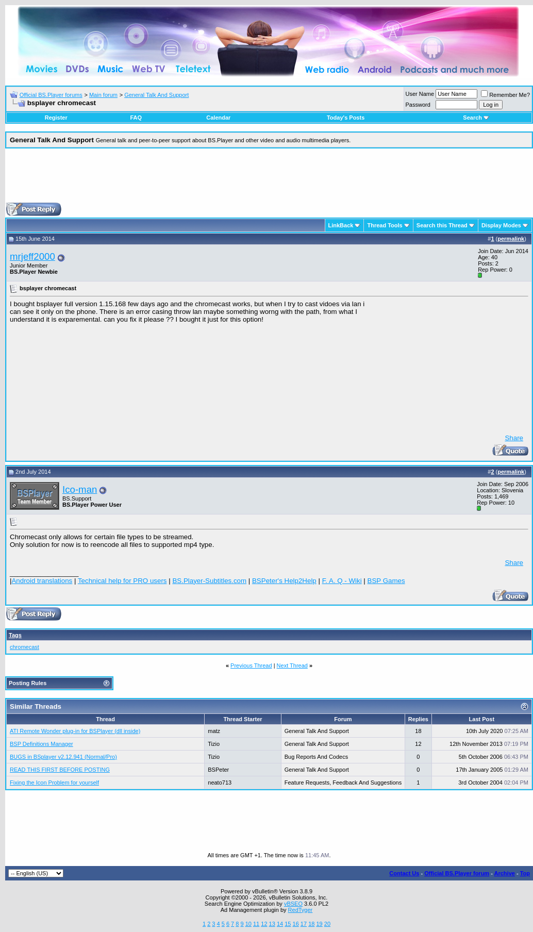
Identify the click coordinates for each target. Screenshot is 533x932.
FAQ (136, 117)
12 (264, 924)
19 (319, 924)
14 (280, 924)
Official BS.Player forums (51, 95)
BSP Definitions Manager (41, 744)
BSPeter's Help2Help (284, 581)
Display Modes (501, 225)
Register (56, 117)
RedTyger (300, 910)
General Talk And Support (156, 95)
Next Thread (292, 665)
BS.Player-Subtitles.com (209, 581)
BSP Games (386, 581)
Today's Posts (345, 117)
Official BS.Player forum (456, 873)
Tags (15, 635)
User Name (420, 94)
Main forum (103, 95)
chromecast (24, 647)
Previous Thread (251, 665)
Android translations (41, 581)
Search (476, 117)
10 (248, 924)
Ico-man (79, 489)
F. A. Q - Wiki (342, 581)
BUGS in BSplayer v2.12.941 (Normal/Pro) (63, 757)
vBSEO (293, 904)
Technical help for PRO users (122, 581)
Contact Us (404, 873)
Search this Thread (442, 225)
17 (304, 924)
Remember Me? (505, 95)
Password (418, 105)
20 (327, 924)
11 (256, 924)
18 (311, 924)
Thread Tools (384, 225)
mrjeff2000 (32, 256)
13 (272, 924)
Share (514, 438)
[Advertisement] (269, 179)
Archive (504, 873)
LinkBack (341, 225)
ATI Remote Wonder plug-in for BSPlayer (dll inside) (75, 731)
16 (296, 924)
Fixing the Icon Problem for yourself (54, 782)
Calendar (218, 117)
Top (525, 873)
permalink (510, 239)
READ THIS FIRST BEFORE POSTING (60, 770)
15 (288, 924)
